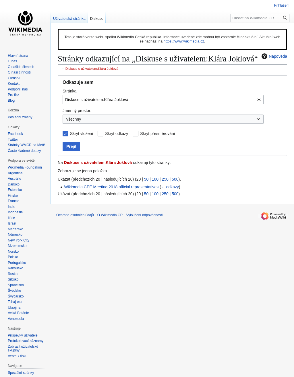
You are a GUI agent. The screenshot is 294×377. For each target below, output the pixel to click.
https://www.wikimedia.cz (184, 41)
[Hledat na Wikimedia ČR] (260, 18)
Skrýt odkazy (116, 133)
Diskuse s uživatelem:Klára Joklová (91, 68)
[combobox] (163, 99)
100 (155, 179)
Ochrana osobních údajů (75, 215)
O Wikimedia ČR (110, 215)
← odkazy (170, 187)
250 (165, 179)
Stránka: (70, 91)
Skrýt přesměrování (157, 133)
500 (175, 179)
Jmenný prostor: (77, 110)
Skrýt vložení (81, 133)
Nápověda (273, 56)
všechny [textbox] (73, 119)
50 (146, 179)
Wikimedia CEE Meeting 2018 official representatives (111, 187)
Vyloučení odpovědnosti (144, 215)
